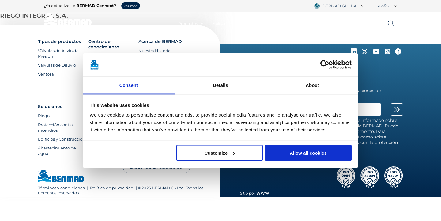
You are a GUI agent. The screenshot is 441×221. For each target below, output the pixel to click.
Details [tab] (220, 84)
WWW (262, 193)
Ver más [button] (130, 6)
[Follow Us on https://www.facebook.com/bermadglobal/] (398, 53)
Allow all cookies (308, 153)
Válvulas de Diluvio (57, 65)
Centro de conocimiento (103, 44)
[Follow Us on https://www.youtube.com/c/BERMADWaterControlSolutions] (377, 53)
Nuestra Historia (154, 50)
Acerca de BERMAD (160, 41)
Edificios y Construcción (61, 139)
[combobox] (344, 6)
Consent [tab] (128, 84)
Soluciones (50, 106)
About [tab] (312, 84)
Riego (44, 115)
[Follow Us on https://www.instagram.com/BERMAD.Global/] (388, 53)
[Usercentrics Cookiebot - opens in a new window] (325, 64)
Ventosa (46, 74)
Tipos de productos (59, 41)
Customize (220, 153)
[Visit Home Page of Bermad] (61, 177)
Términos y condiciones (61, 187)
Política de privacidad (112, 187)
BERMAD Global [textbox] (340, 5)
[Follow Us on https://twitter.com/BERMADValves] (365, 53)
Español (386, 6)
